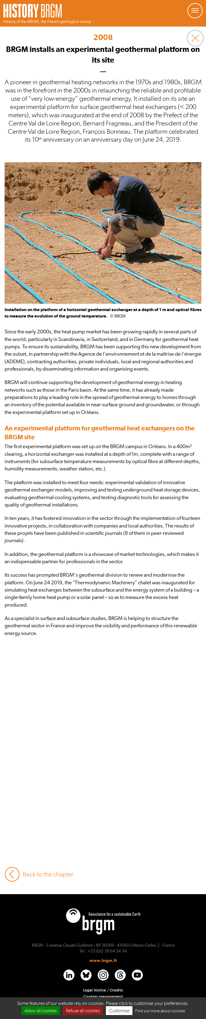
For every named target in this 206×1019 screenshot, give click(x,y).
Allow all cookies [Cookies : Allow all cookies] (40, 1011)
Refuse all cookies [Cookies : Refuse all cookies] (83, 1011)
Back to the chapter (39, 874)
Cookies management (103, 996)
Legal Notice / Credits (103, 990)
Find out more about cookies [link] (160, 1011)
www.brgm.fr (103, 960)
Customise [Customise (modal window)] (119, 1011)
